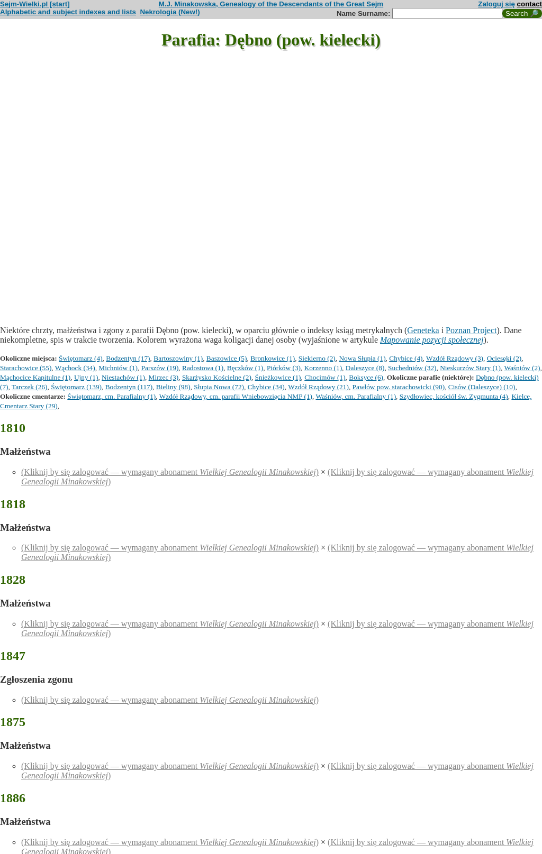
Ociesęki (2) (504, 358)
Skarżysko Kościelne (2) (216, 377)
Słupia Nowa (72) (219, 387)
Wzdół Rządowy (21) (318, 387)
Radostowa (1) (202, 368)
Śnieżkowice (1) (278, 377)
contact (529, 4)
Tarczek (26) (30, 387)
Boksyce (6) (366, 377)
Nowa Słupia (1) (362, 358)
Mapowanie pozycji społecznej (432, 339)
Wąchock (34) (75, 368)
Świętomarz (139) (76, 387)
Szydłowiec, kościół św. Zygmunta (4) (454, 396)
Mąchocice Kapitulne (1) (35, 377)
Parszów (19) (160, 368)
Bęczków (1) (245, 368)
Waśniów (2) (522, 368)
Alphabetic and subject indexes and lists (68, 12)
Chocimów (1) (324, 377)
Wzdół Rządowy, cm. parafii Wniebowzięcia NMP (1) (235, 396)
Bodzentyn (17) (128, 358)
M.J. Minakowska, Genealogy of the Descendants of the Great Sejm (271, 4)
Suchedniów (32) (412, 368)
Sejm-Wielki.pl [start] (35, 4)
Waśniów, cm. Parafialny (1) (355, 396)
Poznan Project (471, 330)
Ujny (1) (86, 377)
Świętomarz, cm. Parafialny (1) (111, 396)
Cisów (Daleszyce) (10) (482, 387)
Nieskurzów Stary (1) (470, 368)
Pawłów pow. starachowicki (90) (399, 387)
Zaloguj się (496, 4)
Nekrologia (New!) (170, 12)
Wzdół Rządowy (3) (454, 358)
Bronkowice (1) (272, 358)
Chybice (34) (266, 387)
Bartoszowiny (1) (178, 358)
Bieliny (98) (173, 387)
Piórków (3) (284, 368)
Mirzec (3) (164, 377)
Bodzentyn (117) (128, 387)
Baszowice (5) (226, 358)
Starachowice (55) (25, 368)
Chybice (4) (405, 358)
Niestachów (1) (123, 377)
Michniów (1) (118, 368)
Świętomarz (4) (81, 358)
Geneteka (423, 330)
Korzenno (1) (323, 368)
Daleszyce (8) (365, 368)
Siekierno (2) (317, 358)
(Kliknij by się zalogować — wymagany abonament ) (170, 471)
